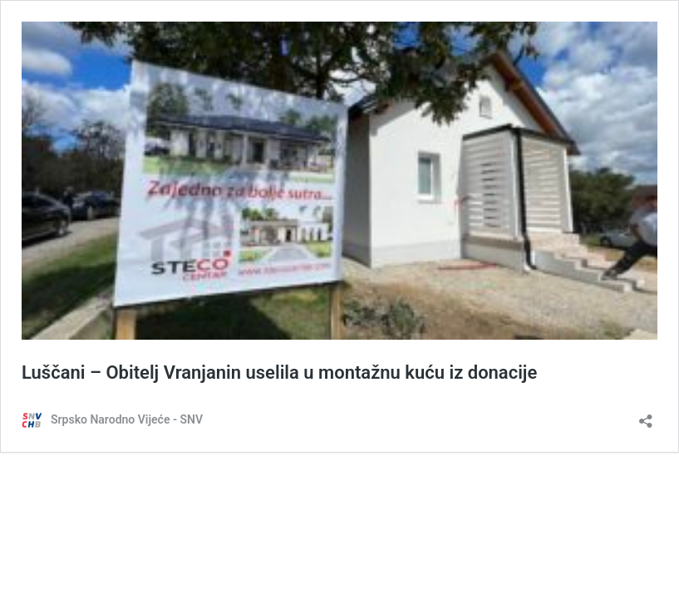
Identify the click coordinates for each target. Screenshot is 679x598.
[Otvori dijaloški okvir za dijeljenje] (645, 416)
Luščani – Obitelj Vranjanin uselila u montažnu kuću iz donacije (279, 372)
